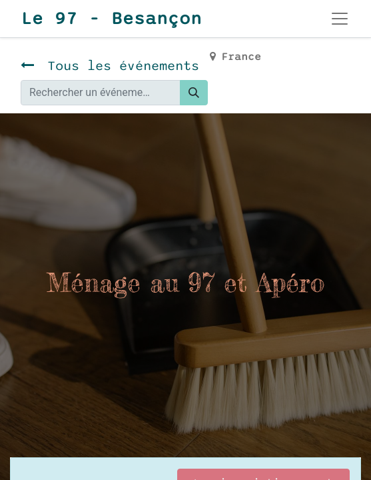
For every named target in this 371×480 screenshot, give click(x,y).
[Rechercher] (194, 92)
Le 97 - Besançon (111, 18)
